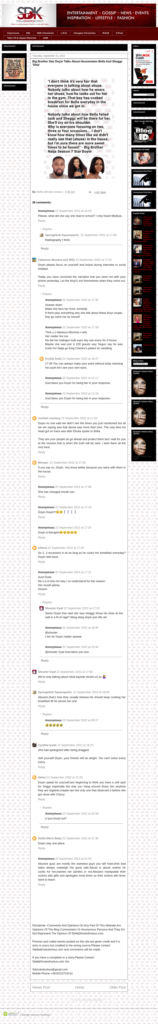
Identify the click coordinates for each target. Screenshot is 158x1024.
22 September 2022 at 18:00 (91, 692)
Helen (42, 777)
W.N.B (106, 33)
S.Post (119, 33)
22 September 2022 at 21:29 (64, 777)
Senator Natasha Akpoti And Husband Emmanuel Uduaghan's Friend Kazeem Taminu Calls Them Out (143, 305)
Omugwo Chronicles (85, 33)
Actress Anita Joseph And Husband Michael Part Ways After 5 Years (143, 222)
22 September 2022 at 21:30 (80, 838)
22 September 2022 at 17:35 (80, 299)
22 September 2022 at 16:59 (73, 210)
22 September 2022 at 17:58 (98, 235)
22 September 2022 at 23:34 (80, 647)
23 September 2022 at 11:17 (80, 378)
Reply (41, 220)
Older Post (118, 987)
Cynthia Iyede (47, 745)
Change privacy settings (35, 1014)
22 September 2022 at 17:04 (79, 418)
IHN (28, 33)
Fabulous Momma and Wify (56, 259)
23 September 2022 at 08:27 (80, 720)
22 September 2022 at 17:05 (68, 462)
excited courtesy (49, 418)
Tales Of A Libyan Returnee (21, 38)
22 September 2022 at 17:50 (74, 671)
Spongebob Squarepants (62, 235)
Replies (47, 229)
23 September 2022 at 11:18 (80, 393)
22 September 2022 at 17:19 (73, 507)
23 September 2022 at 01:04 (73, 858)
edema (42, 547)
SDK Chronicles (45, 33)
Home (79, 987)
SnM (45, 38)
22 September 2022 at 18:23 (75, 745)
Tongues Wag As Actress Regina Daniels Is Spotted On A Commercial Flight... (143, 236)
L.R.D (64, 33)
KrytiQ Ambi (53, 358)
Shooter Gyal (54, 608)
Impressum (13, 33)
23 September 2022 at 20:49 (80, 813)
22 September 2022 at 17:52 (82, 608)
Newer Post (41, 987)
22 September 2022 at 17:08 (73, 486)
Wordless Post (148, 345)
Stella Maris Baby (50, 838)
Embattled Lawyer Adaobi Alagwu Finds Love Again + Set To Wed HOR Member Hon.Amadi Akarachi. (143, 266)
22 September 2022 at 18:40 (80, 627)
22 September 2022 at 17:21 (73, 572)
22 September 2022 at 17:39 (80, 327)
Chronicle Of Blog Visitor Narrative (147, 278)
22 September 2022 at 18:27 (80, 358)
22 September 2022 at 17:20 (73, 527)
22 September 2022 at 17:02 (94, 259)
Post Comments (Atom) (88, 1000)
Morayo (43, 462)
